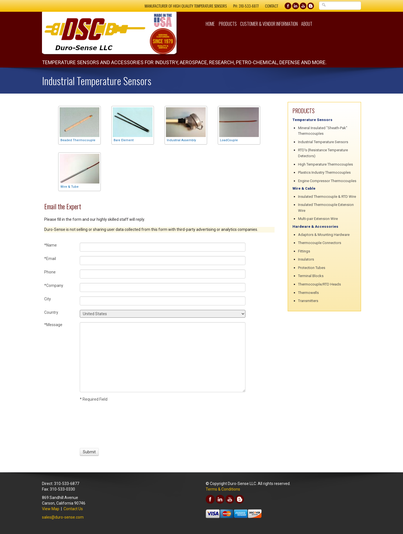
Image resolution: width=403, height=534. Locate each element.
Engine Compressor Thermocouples (327, 181)
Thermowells (308, 293)
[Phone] (162, 274)
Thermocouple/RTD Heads (319, 284)
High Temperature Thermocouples (325, 164)
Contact (271, 6)
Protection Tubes (311, 268)
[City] (162, 300)
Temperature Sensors (312, 120)
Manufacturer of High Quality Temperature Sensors (186, 6)
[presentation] (100, 424)
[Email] (162, 260)
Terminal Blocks (311, 276)
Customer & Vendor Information (269, 23)
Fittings (304, 251)
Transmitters (308, 301)
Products (228, 23)
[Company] (162, 287)
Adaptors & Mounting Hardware (324, 235)
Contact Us (73, 509)
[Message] (162, 357)
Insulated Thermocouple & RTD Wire (327, 196)
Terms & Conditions (223, 489)
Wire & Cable (303, 188)
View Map (50, 509)
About (306, 23)
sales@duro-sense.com (63, 517)
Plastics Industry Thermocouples (324, 172)
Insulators (306, 259)
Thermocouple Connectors (319, 243)
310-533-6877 (249, 6)
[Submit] (89, 452)
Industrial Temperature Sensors (323, 142)
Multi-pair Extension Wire (318, 219)
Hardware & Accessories (315, 226)
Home (210, 23)
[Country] (162, 314)
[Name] (162, 247)
